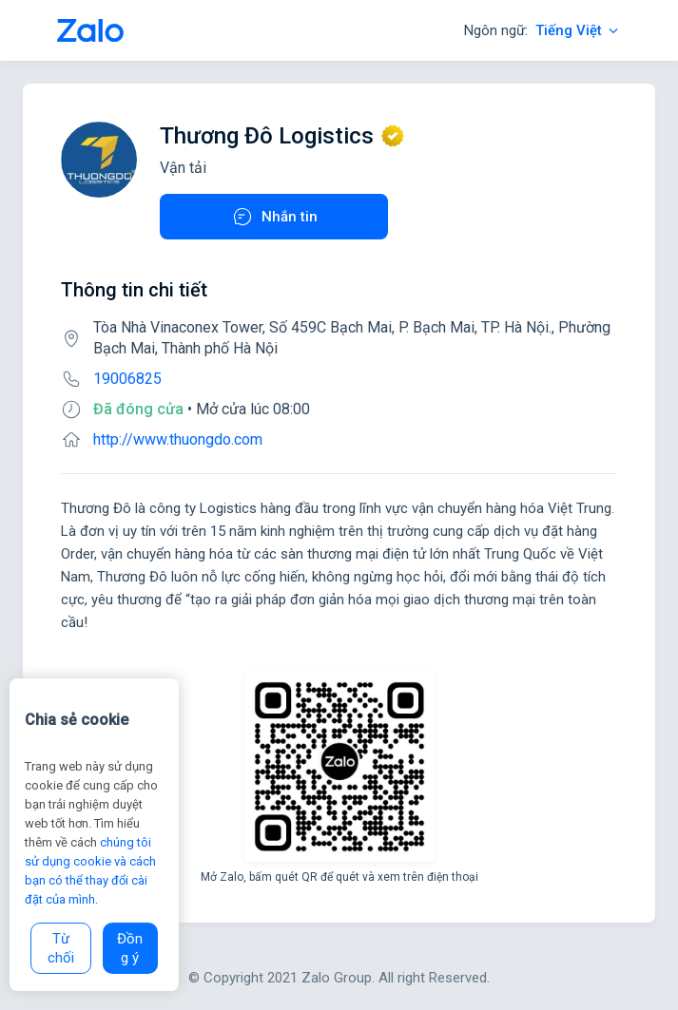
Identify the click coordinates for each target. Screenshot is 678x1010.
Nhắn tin (274, 216)
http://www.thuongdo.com (177, 439)
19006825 (127, 379)
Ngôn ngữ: (542, 30)
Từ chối (61, 948)
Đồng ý (130, 948)
